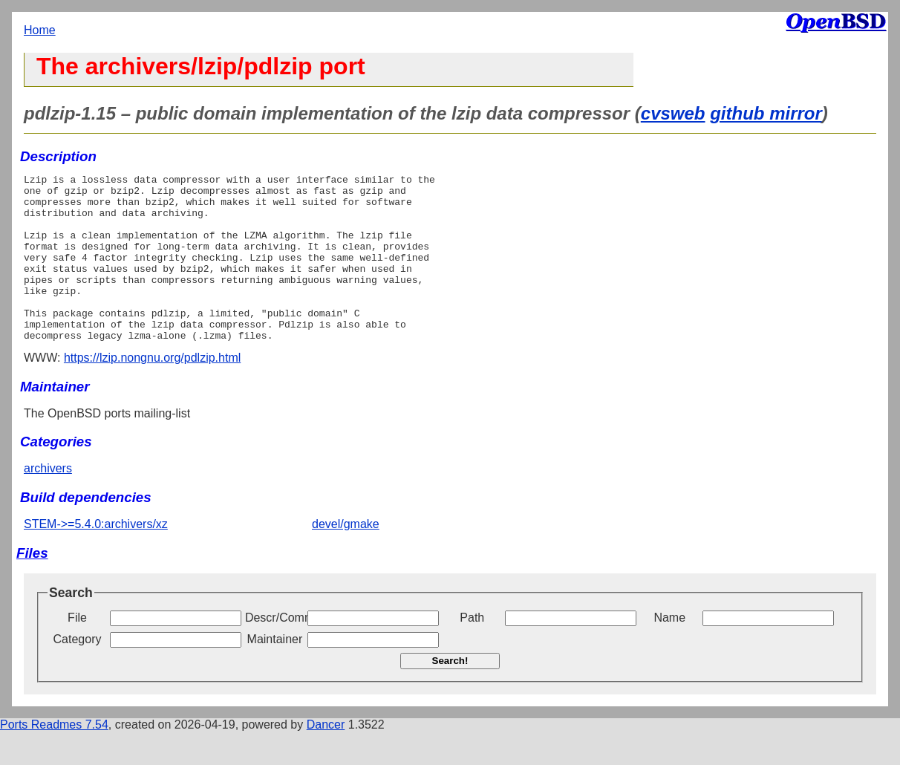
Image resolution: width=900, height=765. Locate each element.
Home (40, 30)
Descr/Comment (274, 651)
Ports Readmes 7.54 (54, 758)
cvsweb (673, 113)
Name (669, 651)
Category (77, 672)
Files (32, 586)
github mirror (766, 113)
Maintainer (275, 672)
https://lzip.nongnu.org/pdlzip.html (152, 391)
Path (472, 651)
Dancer (326, 758)
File (77, 651)
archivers (48, 501)
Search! (450, 694)
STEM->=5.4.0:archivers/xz (96, 557)
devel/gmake (345, 557)
